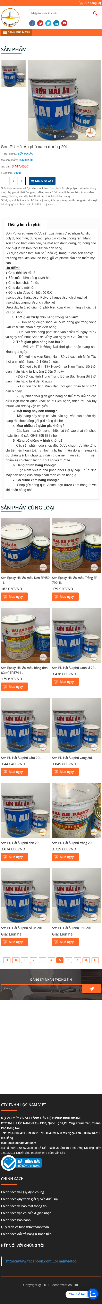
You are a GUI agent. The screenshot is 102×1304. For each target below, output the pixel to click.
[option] (64, 101)
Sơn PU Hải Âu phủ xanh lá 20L (74, 668)
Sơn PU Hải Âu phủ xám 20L (21, 758)
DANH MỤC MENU (16, 32)
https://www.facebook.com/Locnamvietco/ (41, 1261)
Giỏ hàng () (92, 3)
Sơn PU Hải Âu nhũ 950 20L (71, 928)
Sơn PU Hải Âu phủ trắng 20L (72, 843)
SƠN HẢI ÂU (25, 153)
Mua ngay (16, 597)
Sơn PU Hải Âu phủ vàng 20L (72, 758)
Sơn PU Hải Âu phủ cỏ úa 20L (21, 928)
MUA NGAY (42, 181)
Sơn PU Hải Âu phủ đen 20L (20, 843)
